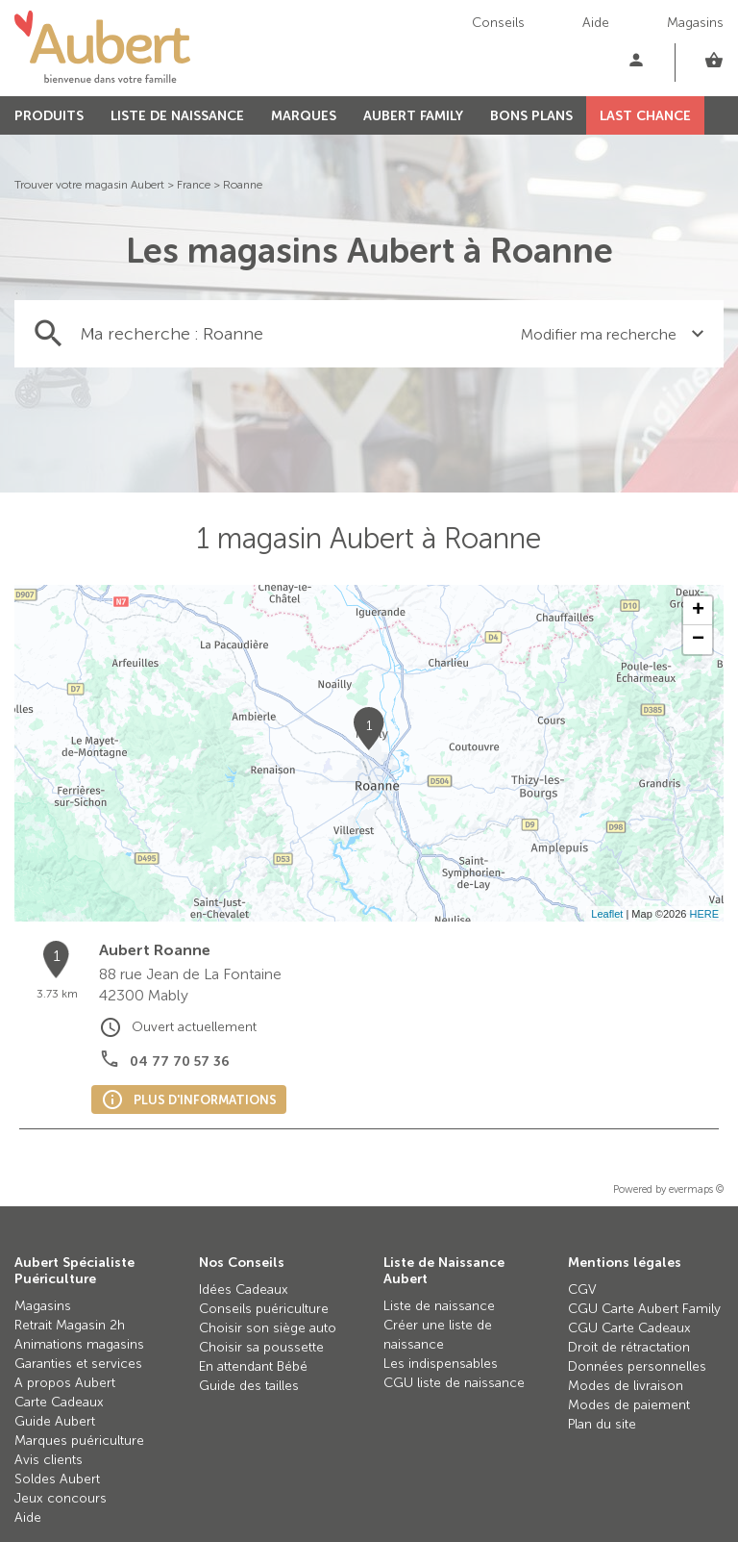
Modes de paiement (629, 1405)
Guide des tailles (249, 1386)
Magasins (695, 22)
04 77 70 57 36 (180, 1061)
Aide (595, 22)
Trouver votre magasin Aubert (89, 184)
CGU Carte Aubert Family (644, 1309)
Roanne (242, 184)
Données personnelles (637, 1366)
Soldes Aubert (57, 1479)
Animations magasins (79, 1344)
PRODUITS (49, 116)
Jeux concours (60, 1498)
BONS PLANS (531, 116)
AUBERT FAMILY (413, 116)
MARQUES (303, 116)
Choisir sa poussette (261, 1347)
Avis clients (48, 1460)
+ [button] (698, 610)
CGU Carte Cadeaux (629, 1328)
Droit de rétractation (629, 1347)
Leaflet (607, 914)
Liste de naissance (439, 1306)
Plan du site (602, 1424)
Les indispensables (440, 1363)
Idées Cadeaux (243, 1289)
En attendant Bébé (253, 1366)
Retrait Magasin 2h (69, 1325)
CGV (582, 1289)
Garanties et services (78, 1363)
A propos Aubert (64, 1383)
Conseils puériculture (264, 1309)
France (193, 184)
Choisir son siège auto (267, 1328)
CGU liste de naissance (454, 1383)
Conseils (498, 22)
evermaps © (696, 1189)
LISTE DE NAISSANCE (177, 116)
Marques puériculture (79, 1440)
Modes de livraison (625, 1386)
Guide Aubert (54, 1421)
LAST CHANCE (645, 116)
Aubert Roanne (154, 950)
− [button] (698, 639)
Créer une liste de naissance (437, 1334)
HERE (704, 914)
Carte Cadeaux (59, 1402)
